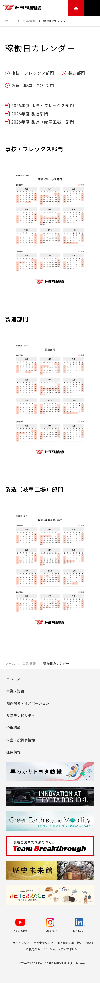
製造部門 (76, 73)
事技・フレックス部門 (32, 73)
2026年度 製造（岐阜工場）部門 (42, 122)
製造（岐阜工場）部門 (32, 85)
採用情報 (13, 752)
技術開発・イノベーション (27, 703)
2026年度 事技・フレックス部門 (42, 106)
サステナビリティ (20, 716)
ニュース (13, 679)
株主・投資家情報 (20, 740)
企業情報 (13, 728)
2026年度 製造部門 (29, 114)
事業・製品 (15, 691)
